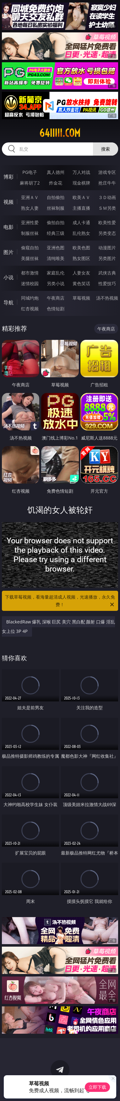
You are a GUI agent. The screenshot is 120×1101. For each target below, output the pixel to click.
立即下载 (97, 1087)
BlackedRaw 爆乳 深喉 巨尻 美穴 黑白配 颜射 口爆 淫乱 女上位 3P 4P (58, 626)
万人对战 (81, 172)
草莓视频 (81, 298)
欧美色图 (81, 248)
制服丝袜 (30, 233)
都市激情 (30, 273)
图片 (8, 252)
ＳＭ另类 (107, 208)
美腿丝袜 (30, 258)
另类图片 (107, 258)
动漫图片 (107, 248)
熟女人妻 (30, 208)
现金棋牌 (81, 183)
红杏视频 (30, 309)
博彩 (8, 176)
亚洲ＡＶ (30, 197)
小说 (8, 277)
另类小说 (55, 283)
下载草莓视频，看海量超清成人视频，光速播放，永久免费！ (60, 601)
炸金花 (55, 183)
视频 (8, 201)
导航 (8, 302)
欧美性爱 (107, 222)
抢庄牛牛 (107, 183)
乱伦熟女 (81, 233)
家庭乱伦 (55, 273)
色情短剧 (55, 309)
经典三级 (55, 233)
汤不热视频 (107, 298)
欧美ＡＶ (81, 197)
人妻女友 (81, 273)
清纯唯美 (55, 258)
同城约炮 (30, 298)
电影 (8, 227)
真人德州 (55, 172)
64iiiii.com (59, 133)
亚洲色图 (55, 248)
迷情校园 (30, 283)
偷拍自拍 (55, 222)
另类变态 (107, 233)
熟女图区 (81, 258)
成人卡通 (81, 222)
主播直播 (81, 208)
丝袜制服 (55, 208)
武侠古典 (107, 273)
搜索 (105, 149)
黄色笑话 (81, 283)
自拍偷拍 (55, 197)
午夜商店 (55, 298)
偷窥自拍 (30, 248)
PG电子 (29, 172)
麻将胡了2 (30, 183)
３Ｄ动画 (107, 197)
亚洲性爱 (30, 222)
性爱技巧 (107, 283)
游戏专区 (107, 172)
